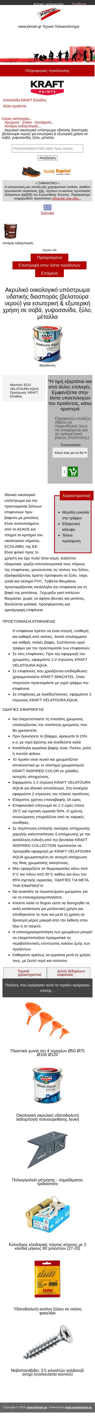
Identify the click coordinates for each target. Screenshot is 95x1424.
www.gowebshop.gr (78, 1407)
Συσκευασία (71, 445)
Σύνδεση (79, 4)
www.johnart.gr (36, 1407)
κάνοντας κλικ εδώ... (66, 198)
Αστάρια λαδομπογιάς (21, 126)
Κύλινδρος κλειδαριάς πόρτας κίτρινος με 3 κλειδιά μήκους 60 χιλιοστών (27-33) (47, 1246)
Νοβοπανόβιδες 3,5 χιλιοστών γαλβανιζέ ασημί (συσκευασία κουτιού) (47, 1372)
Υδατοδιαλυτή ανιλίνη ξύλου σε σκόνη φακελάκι (47, 1311)
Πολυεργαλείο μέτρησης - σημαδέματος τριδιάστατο (47, 1182)
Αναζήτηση (47, 158)
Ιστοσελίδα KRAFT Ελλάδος (25, 100)
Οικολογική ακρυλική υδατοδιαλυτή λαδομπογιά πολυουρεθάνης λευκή (47, 1117)
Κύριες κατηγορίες (49, 4)
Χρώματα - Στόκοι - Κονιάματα (28, 122)
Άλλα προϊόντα (14, 106)
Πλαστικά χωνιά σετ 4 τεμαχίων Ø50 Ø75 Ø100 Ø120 (47, 1053)
